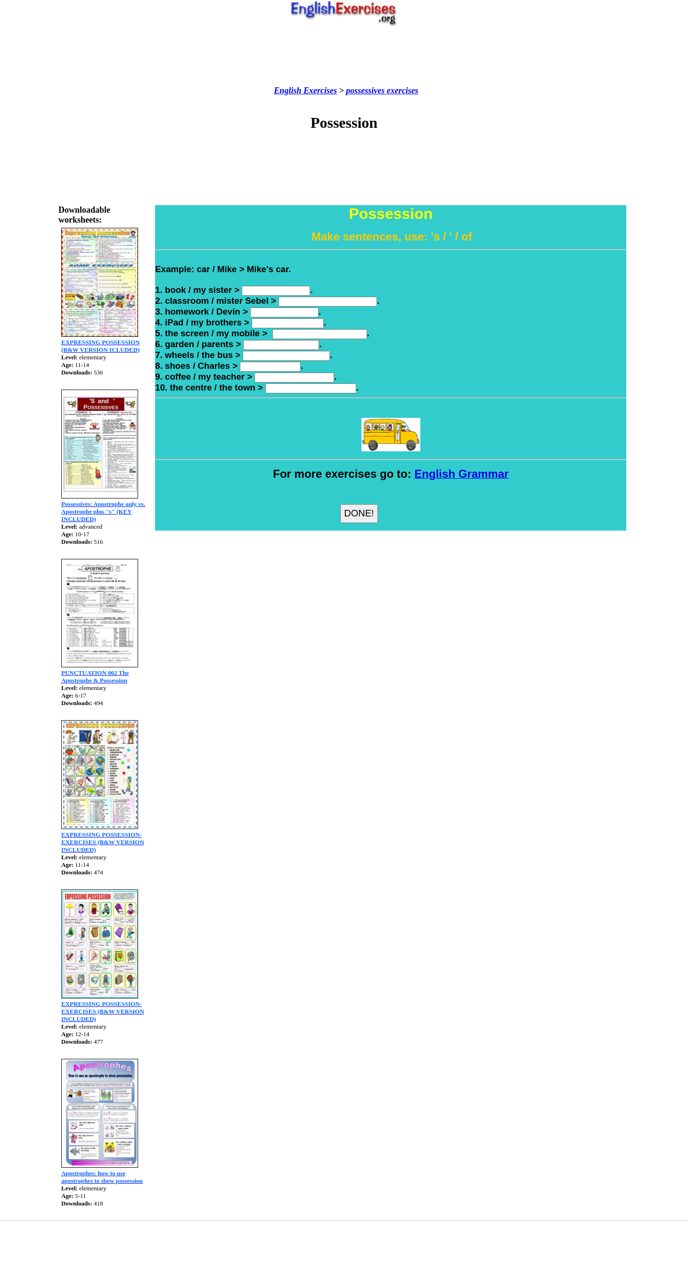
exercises (401, 90)
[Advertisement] (344, 56)
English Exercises (305, 90)
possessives (365, 90)
